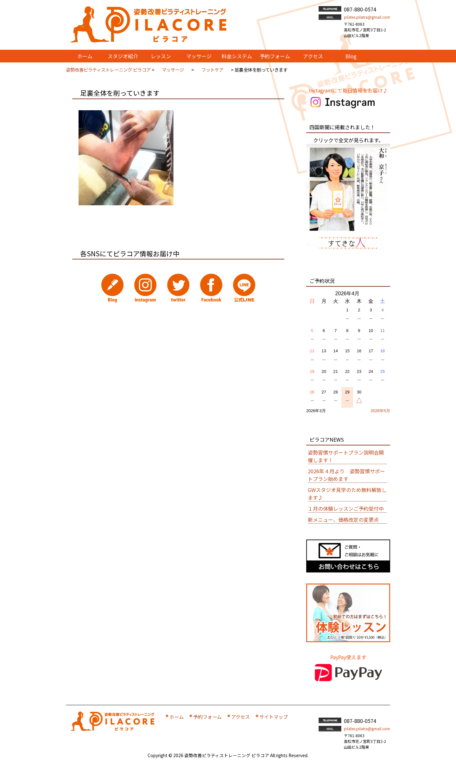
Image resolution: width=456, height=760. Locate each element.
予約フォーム (207, 716)
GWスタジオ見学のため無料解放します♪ (347, 493)
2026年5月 (380, 410)
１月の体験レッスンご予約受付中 (346, 508)
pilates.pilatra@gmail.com (367, 17)
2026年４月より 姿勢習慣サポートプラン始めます (346, 474)
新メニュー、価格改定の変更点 (343, 519)
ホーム (176, 716)
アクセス (240, 716)
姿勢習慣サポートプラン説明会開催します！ (346, 456)
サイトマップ (273, 716)
